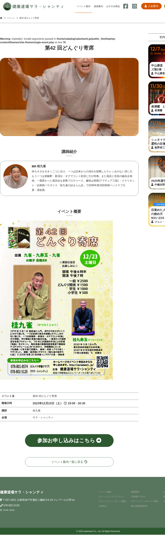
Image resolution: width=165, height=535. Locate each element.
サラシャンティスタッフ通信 (111, 501)
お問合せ (102, 506)
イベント (11, 18)
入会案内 (150, 6)
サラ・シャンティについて (110, 497)
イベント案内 (83, 6)
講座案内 (98, 6)
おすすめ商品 (112, 6)
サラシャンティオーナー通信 (143, 501)
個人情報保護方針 (138, 506)
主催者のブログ (137, 497)
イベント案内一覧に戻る (69, 462)
